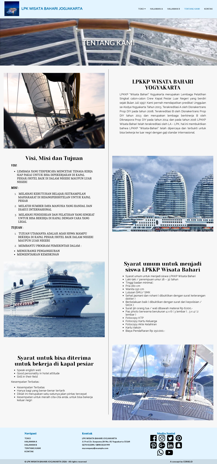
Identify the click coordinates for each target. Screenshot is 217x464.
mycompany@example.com (95, 448)
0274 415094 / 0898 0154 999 (96, 445)
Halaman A (156, 9)
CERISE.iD (188, 461)
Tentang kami (192, 9)
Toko (142, 9)
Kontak (208, 9)
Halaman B (173, 9)
